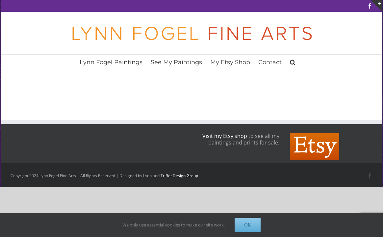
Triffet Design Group (179, 175)
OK (247, 225)
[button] (310, 62)
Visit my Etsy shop (224, 136)
